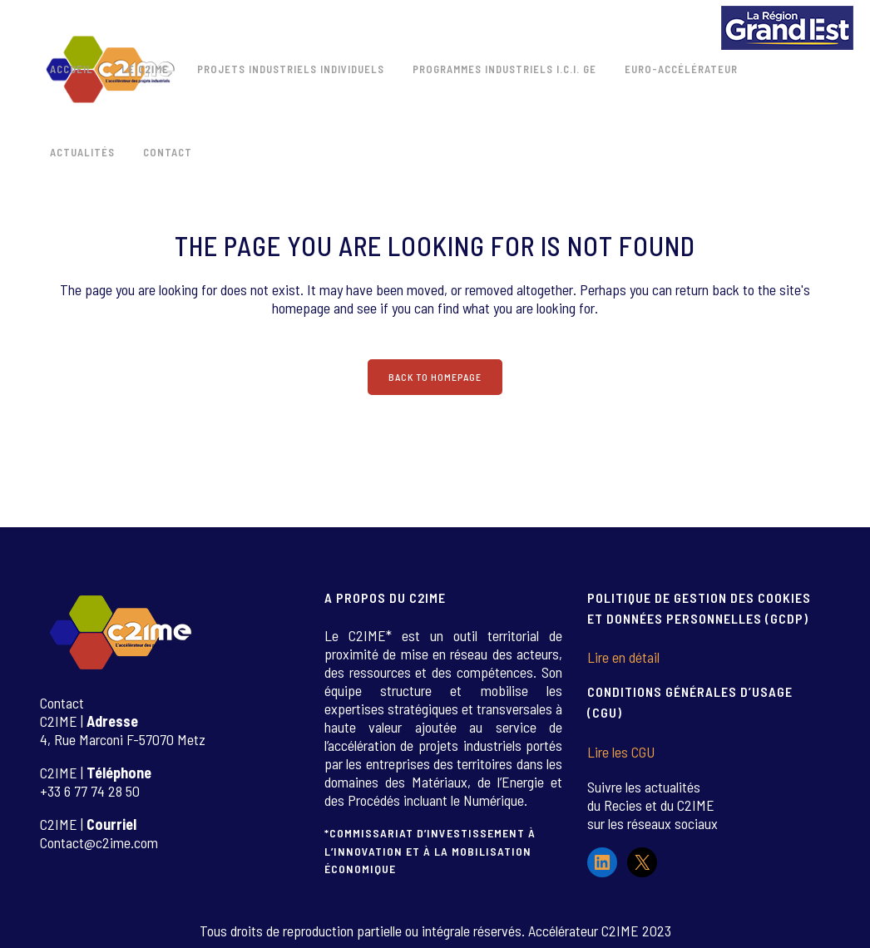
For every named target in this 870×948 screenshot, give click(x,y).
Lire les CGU (621, 752)
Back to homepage (435, 377)
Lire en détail (623, 657)
